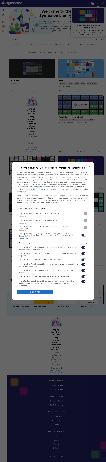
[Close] (89, 166)
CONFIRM (35, 292)
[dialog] (53, 231)
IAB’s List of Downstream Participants (44, 189)
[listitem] (53, 208)
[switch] (84, 213)
